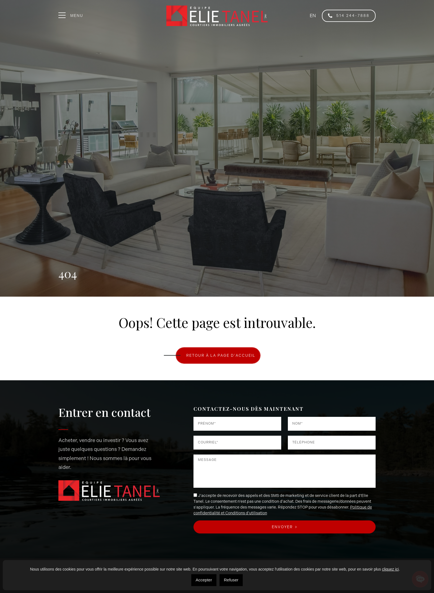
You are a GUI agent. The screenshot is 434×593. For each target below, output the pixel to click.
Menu (70, 16)
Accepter (204, 579)
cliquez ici (390, 569)
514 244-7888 (349, 16)
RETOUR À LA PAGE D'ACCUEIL (220, 355)
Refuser (231, 579)
